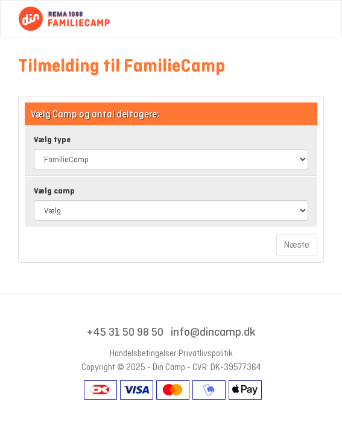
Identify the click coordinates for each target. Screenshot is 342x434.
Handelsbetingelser (143, 353)
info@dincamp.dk (213, 331)
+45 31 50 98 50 (125, 331)
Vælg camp (54, 191)
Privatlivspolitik (206, 353)
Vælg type (52, 139)
